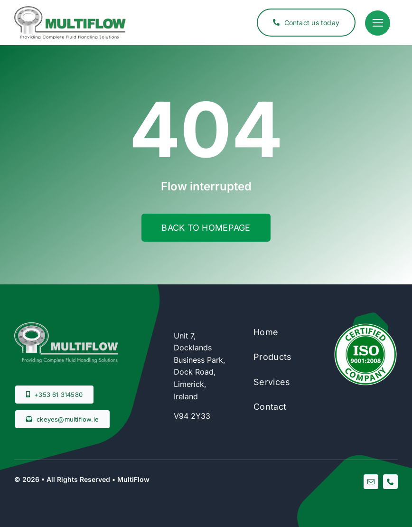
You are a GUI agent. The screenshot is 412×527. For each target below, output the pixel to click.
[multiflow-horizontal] (70, 10)
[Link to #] (377, 23)
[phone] (390, 481)
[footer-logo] (66, 326)
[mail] (371, 481)
